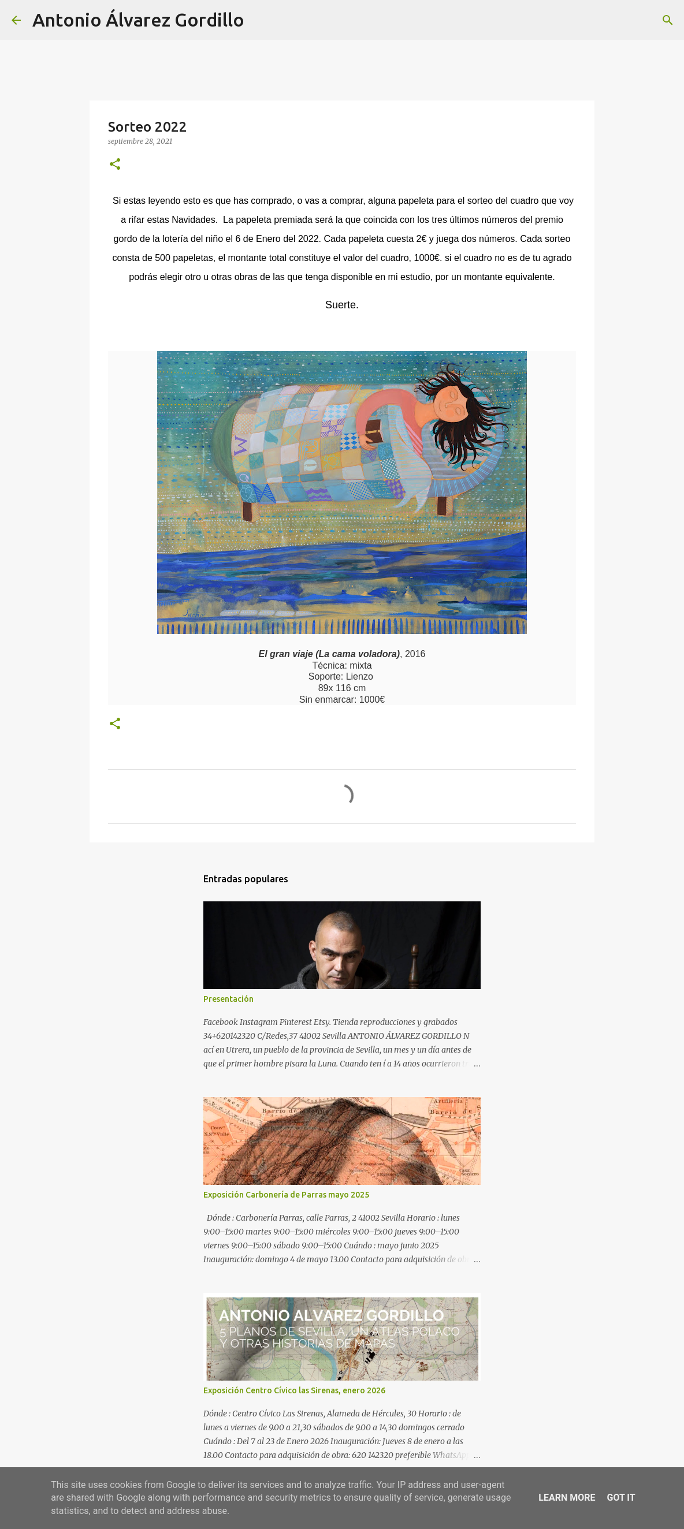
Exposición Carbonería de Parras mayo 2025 (286, 1194)
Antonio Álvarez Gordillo (138, 19)
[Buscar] (260, 20)
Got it (621, 1497)
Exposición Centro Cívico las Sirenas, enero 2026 (294, 1390)
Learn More (566, 1497)
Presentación (228, 999)
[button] (115, 165)
